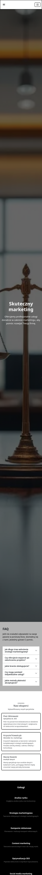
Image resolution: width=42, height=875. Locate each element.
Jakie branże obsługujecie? (17, 666)
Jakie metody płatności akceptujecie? (15, 681)
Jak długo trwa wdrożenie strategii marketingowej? (16, 650)
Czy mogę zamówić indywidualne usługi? (14, 673)
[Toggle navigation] (37, 5)
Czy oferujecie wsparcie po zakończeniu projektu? (17, 658)
